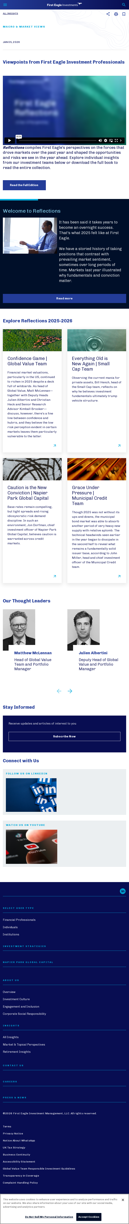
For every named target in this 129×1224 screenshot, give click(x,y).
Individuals (10, 927)
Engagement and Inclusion (21, 1006)
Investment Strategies (24, 946)
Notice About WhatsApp (19, 1140)
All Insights (10, 13)
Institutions (11, 934)
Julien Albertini (93, 653)
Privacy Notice (13, 1133)
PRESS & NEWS (15, 1097)
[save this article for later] (123, 14)
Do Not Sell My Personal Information (49, 1216)
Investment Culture (16, 999)
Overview (9, 992)
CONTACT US (13, 1065)
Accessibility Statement (19, 1161)
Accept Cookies (88, 1216)
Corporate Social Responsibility (24, 1014)
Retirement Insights (17, 1052)
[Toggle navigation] (5, 4)
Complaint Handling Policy (20, 1182)
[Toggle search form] (124, 4)
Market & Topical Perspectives (24, 1044)
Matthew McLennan (33, 653)
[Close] (123, 1200)
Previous (59, 691)
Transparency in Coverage (21, 1175)
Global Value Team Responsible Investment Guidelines (39, 1168)
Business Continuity (16, 1154)
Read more (64, 298)
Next (70, 691)
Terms (7, 1126)
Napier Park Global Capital (28, 962)
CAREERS (10, 1081)
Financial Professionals (19, 920)
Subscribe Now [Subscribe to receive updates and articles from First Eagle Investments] (64, 736)
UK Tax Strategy (14, 1147)
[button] (108, 14)
